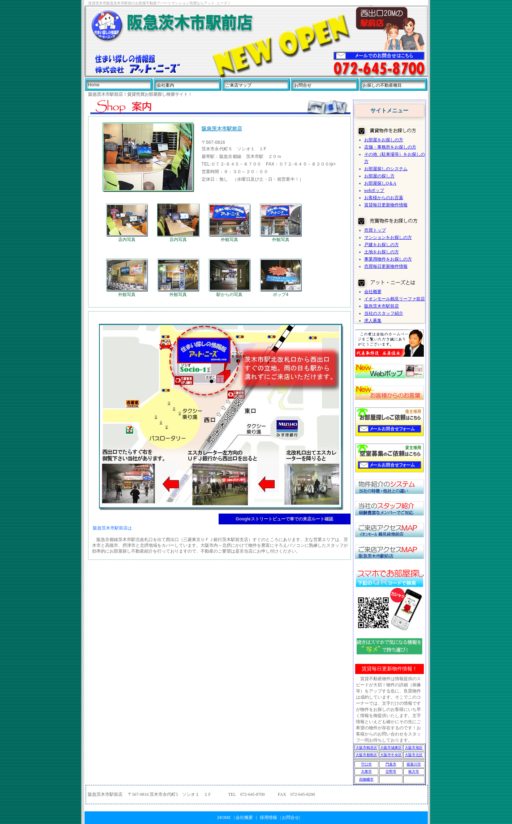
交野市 (391, 771)
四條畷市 (366, 779)
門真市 (391, 764)
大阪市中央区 (391, 755)
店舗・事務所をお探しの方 (390, 147)
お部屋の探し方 (379, 176)
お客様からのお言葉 (383, 197)
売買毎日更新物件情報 (386, 266)
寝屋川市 (413, 764)
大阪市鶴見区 (366, 748)
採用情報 (268, 817)
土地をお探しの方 (381, 251)
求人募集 (373, 320)
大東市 (366, 771)
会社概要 (373, 291)
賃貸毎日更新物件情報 (386, 204)
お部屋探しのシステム (386, 168)
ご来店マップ (238, 85)
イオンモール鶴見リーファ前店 (394, 298)
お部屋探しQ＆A (380, 183)
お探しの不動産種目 (382, 85)
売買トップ (375, 230)
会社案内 (165, 85)
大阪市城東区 (391, 748)
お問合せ (302, 85)
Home (94, 84)
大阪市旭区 (414, 748)
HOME (224, 817)
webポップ (374, 190)
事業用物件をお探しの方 (388, 259)
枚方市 (413, 771)
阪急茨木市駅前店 (381, 306)
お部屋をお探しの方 (383, 139)
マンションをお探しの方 (388, 237)
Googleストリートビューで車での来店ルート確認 (284, 519)
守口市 (366, 764)
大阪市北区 (414, 755)
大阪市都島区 (366, 755)
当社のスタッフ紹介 (383, 313)
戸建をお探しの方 (381, 244)
